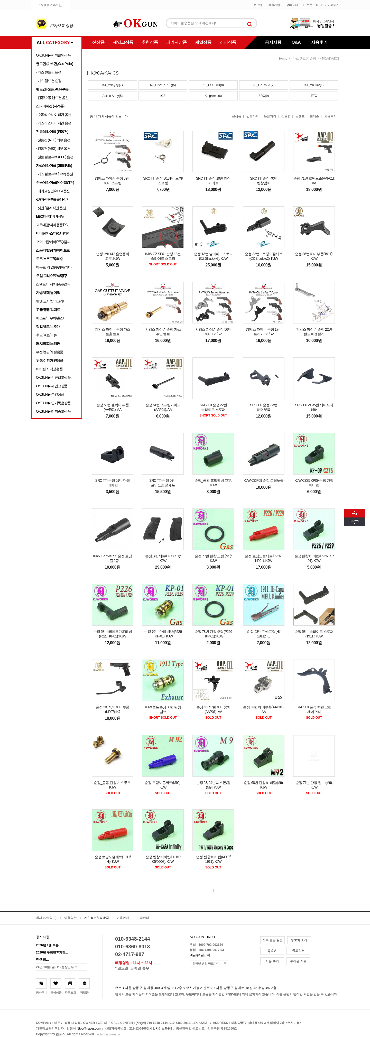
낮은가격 (252, 116)
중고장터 (298, 950)
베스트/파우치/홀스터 (51, 318)
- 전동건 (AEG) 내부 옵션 (53, 148)
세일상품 (203, 42)
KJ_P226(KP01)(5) (163, 85)
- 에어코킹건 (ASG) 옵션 (53, 191)
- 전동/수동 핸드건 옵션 (52, 98)
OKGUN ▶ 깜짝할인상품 (53, 55)
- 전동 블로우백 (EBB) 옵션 (54, 157)
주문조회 (312, 5)
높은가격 (270, 116)
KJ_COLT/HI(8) (213, 85)
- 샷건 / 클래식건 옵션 (51, 208)
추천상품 (150, 42)
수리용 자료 (298, 961)
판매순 (314, 116)
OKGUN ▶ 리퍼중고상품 (53, 411)
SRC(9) (263, 96)
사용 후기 (272, 961)
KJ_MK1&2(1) (314, 85)
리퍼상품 (228, 42)
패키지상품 (176, 42)
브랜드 (300, 116)
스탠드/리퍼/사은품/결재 (53, 284)
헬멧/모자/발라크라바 (51, 301)
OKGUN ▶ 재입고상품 (51, 386)
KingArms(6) (213, 96)
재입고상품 (123, 42)
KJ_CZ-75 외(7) (263, 85)
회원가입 (274, 5)
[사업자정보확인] (160, 1028)
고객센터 (143, 918)
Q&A (296, 42)
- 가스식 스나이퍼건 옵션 (53, 123)
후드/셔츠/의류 (46, 335)
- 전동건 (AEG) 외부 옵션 (53, 140)
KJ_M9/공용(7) (112, 85)
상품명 (286, 116)
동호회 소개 (299, 940)
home (283, 58)
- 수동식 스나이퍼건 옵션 (53, 115)
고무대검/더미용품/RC (52, 225)
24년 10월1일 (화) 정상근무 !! (56, 967)
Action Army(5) (113, 96)
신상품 (98, 42)
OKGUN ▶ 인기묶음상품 (53, 403)
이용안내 (123, 918)
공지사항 (273, 42)
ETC (314, 96)
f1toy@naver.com (89, 1028)
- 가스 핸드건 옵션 (48, 72)
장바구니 (293, 5)
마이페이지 (332, 5)
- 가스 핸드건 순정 (48, 81)
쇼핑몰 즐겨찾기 (48, 4)
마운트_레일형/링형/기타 (53, 267)
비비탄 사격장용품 (49, 369)
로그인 (257, 5)
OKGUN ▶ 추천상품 (50, 394)
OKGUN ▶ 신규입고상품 (53, 377)
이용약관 (70, 918)
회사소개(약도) (46, 918)
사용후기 (319, 42)
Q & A (272, 950)
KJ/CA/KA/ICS (329, 58)
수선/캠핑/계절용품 (49, 352)
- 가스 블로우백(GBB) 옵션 (54, 174)
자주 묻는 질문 (272, 940)
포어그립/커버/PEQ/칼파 (53, 242)
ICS (162, 96)
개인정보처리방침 (96, 918)
